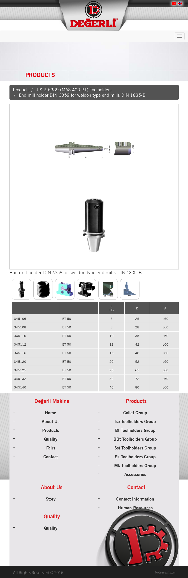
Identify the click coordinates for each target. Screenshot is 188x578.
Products (21, 89)
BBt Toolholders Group (135, 439)
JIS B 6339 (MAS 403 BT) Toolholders (73, 89)
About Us (50, 421)
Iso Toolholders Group (135, 421)
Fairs (50, 448)
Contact (50, 456)
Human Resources (135, 507)
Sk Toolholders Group (135, 456)
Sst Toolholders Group (135, 448)
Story (51, 499)
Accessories (135, 474)
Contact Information (135, 499)
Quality (50, 439)
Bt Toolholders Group (135, 430)
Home (50, 412)
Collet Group (135, 412)
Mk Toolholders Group (135, 465)
